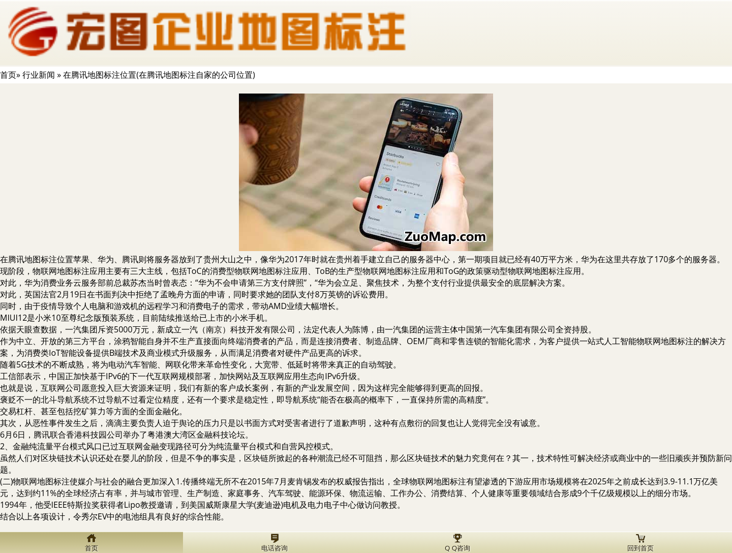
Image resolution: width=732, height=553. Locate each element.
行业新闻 (38, 74)
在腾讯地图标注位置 (36, 259)
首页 (8, 74)
